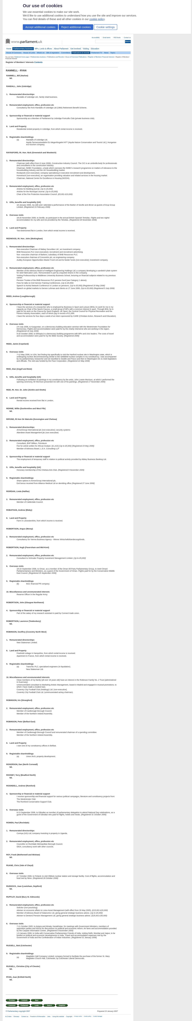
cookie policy (97, 19)
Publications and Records (55, 57)
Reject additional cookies (76, 27)
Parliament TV (96, 53)
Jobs (48, 1016)
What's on (41, 53)
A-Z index (8, 1016)
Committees (65, 53)
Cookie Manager (97, 1016)
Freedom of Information (37, 1016)
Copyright (69, 1016)
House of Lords (29, 53)
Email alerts (106, 37)
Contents (38, 62)
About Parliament (61, 49)
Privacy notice (78, 1016)
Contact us (127, 37)
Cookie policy (87, 1016)
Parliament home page (21, 57)
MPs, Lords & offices (43, 49)
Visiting (86, 49)
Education (95, 49)
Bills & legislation (52, 53)
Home (8, 49)
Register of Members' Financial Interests (101, 57)
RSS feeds (117, 37)
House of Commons (13, 53)
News (106, 53)
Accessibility (96, 37)
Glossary (16, 1016)
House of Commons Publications (76, 57)
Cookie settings (105, 27)
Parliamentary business (23, 49)
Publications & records (80, 53)
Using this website (58, 1016)
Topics (112, 53)
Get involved (75, 49)
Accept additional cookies (40, 27)
